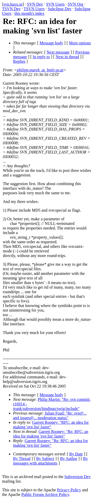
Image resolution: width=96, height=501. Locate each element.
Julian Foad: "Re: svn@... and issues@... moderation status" (50, 415)
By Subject (45, 458)
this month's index (29, 13)
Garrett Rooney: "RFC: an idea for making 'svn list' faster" (51, 424)
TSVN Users (34, 9)
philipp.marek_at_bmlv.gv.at (40, 70)
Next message (58, 52)
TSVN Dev (11, 9)
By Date (76, 454)
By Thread (21, 458)
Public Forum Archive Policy (45, 494)
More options (80, 43)
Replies (19, 61)
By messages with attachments (50, 460)
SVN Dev (35, 4)
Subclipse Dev (59, 9)
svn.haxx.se (13, 4)
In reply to (41, 57)
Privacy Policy (69, 490)
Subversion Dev (78, 476)
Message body (51, 43)
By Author (68, 458)
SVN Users (55, 4)
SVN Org (75, 4)
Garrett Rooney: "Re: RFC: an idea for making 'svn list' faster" (50, 433)
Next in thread (67, 57)
